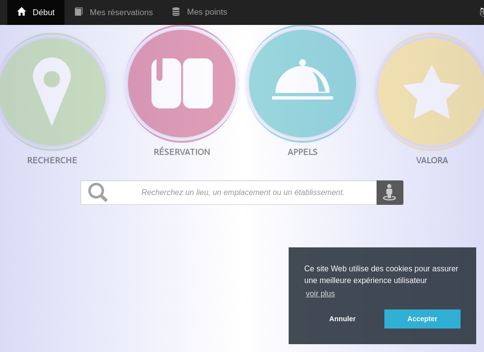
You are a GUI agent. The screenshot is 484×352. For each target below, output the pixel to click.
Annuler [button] (342, 319)
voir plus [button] (320, 293)
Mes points (199, 12)
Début (36, 12)
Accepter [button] (422, 319)
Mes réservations (113, 12)
